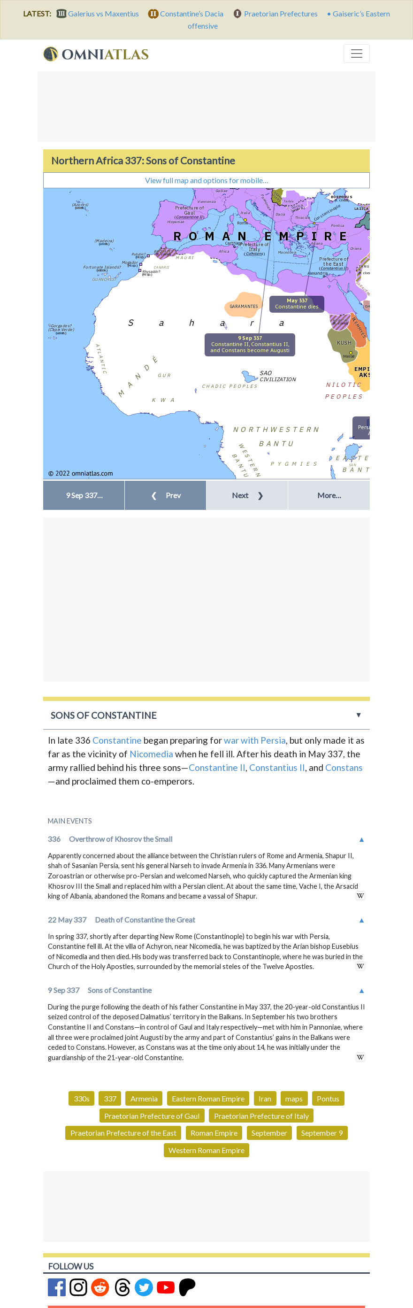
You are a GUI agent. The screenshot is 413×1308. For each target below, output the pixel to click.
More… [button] (329, 495)
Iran (265, 1098)
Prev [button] (166, 495)
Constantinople (327, 212)
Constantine (117, 740)
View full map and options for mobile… (206, 180)
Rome (242, 222)
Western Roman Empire (206, 1150)
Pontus (328, 1098)
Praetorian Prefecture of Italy (261, 1115)
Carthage (233, 243)
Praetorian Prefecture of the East (123, 1132)
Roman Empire (214, 1132)
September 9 (322, 1132)
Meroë (348, 356)
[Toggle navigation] (357, 53)
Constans (344, 767)
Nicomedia (151, 753)
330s (82, 1098)
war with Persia (255, 740)
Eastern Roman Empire (208, 1098)
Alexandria (317, 273)
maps (294, 1098)
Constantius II (277, 767)
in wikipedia (360, 895)
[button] (84, 495)
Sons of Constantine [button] (104, 715)
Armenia (144, 1098)
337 (110, 1098)
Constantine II (217, 767)
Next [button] (247, 495)
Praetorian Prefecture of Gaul (151, 1115)
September (269, 1132)
